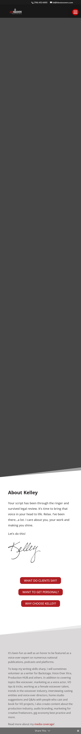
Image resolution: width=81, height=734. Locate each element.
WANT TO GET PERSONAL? (40, 592)
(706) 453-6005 (40, 2)
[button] (75, 12)
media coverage (44, 724)
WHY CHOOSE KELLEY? (40, 603)
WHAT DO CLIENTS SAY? (40, 580)
